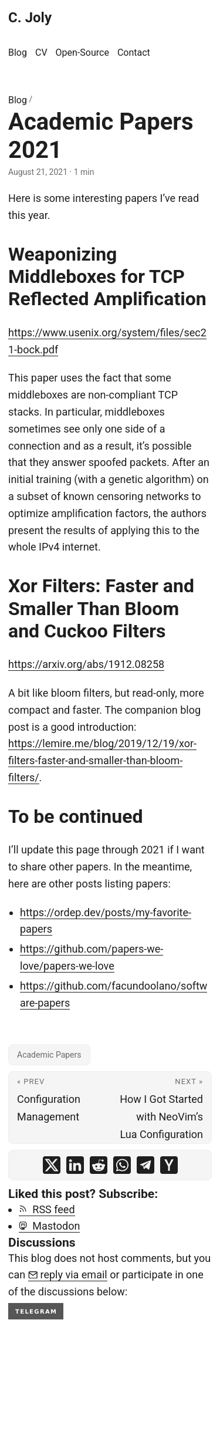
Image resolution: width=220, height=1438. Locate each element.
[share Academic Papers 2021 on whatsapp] (122, 1165)
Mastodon (49, 1226)
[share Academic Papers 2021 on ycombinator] (169, 1165)
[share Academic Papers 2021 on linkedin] (75, 1165)
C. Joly (30, 17)
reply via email (67, 1274)
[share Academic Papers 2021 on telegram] (145, 1165)
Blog (17, 100)
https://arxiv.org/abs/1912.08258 (86, 664)
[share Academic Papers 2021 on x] (51, 1165)
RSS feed (47, 1209)
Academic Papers (49, 1054)
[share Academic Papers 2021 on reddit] (98, 1165)
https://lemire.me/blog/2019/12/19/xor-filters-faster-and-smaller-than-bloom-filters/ (102, 760)
